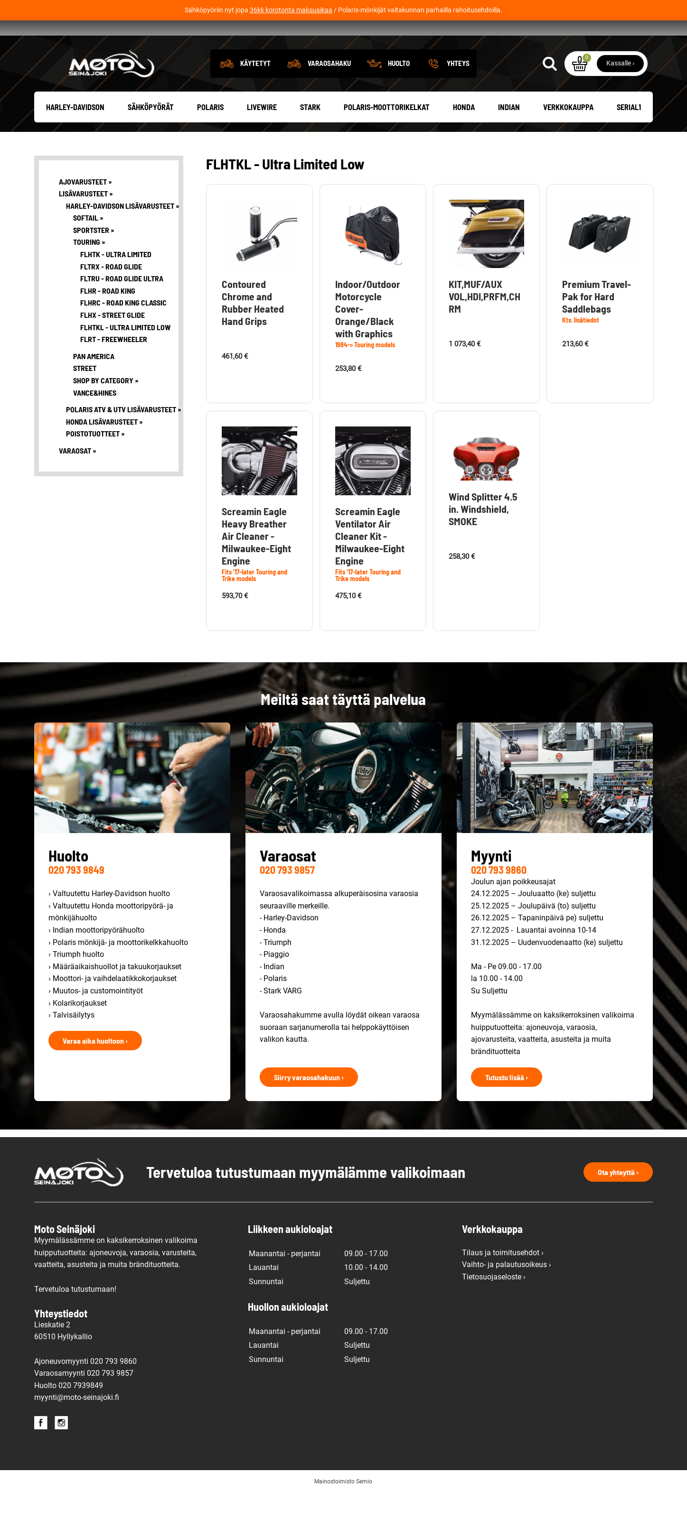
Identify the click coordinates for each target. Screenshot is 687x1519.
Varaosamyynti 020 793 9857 (83, 1399)
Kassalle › (620, 89)
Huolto (399, 89)
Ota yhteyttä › (618, 1197)
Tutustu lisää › (506, 1102)
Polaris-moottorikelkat (387, 132)
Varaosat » (77, 476)
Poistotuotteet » (95, 459)
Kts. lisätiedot (580, 346)
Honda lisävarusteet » (104, 447)
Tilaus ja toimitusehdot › (503, 1278)
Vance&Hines (94, 418)
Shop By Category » (106, 406)
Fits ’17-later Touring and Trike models (254, 601)
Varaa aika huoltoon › (95, 1066)
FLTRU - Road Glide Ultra (121, 304)
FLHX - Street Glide (112, 340)
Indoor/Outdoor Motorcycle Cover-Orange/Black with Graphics (367, 334)
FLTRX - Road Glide (111, 291)
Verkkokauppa (568, 132)
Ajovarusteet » (85, 207)
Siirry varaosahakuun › (309, 1102)
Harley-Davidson (75, 132)
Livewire (262, 132)
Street (84, 393)
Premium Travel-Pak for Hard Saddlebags (596, 321)
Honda (464, 132)
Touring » (89, 267)
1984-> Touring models (365, 371)
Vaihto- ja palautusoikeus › (506, 1290)
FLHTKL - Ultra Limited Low (122, 352)
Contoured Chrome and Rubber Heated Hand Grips (253, 327)
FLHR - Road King (107, 316)
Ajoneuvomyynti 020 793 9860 (85, 1386)
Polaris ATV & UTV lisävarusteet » (115, 435)
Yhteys (458, 89)
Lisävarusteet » (86, 219)
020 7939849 (80, 1411)
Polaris (210, 132)
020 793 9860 (499, 895)
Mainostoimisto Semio (343, 1507)
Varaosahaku (329, 89)
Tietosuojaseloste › (494, 1302)
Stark (310, 132)
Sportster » (93, 255)
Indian (509, 132)
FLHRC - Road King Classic (122, 328)
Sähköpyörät (151, 132)
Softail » (88, 243)
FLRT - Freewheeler (113, 365)
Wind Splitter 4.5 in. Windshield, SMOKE (483, 534)
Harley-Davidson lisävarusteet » (115, 231)
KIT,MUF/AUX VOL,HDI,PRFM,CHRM (484, 321)
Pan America (93, 381)
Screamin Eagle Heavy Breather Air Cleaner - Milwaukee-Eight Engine (256, 561)
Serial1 (629, 132)
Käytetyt (255, 89)
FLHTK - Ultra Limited (115, 280)
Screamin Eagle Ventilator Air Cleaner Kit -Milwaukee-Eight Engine (370, 562)
